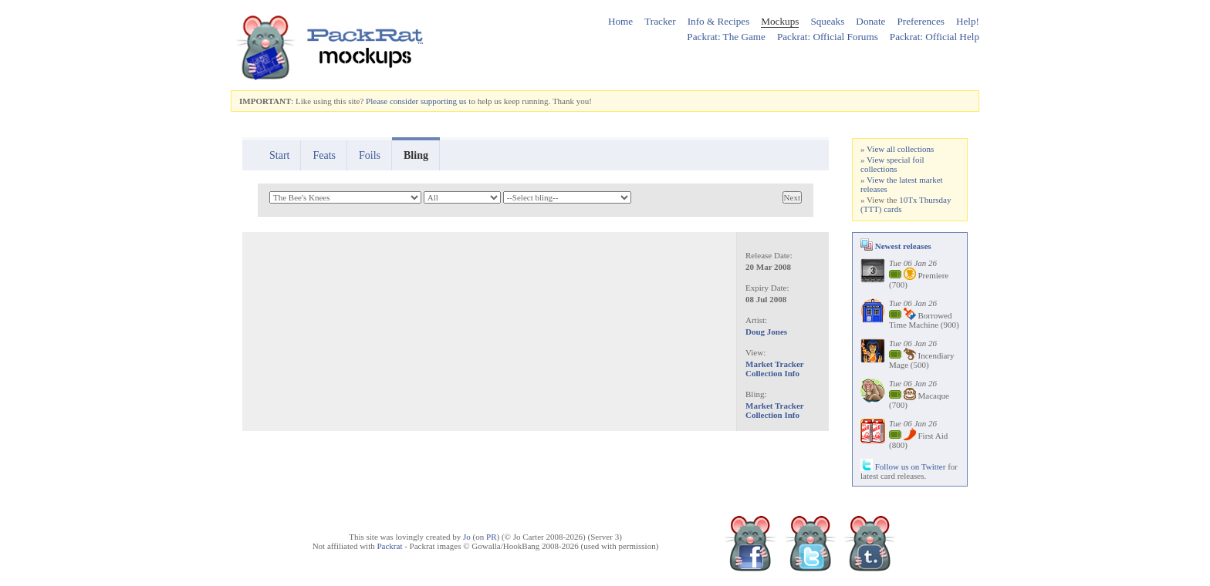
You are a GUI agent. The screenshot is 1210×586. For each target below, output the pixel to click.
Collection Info (772, 373)
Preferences (921, 21)
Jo (467, 536)
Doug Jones (766, 331)
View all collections (900, 148)
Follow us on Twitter (902, 466)
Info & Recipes (719, 21)
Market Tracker (774, 364)
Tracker (660, 21)
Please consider (392, 101)
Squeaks (827, 21)
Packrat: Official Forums (827, 36)
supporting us (444, 101)
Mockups (780, 21)
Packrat (389, 546)
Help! (967, 21)
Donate (870, 21)
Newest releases (895, 246)
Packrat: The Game (726, 36)
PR (491, 536)
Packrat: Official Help (934, 36)
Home (620, 21)
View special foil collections (892, 164)
